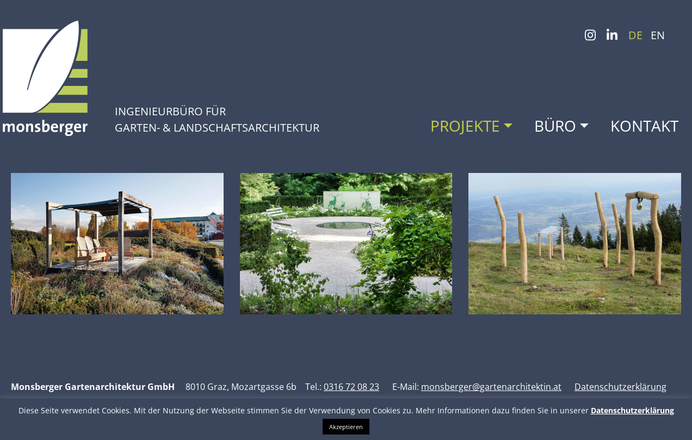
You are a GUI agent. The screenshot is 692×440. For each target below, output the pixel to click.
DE (635, 35)
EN (658, 35)
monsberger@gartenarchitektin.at (491, 387)
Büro (547, 125)
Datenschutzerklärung (620, 387)
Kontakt (636, 125)
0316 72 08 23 (351, 387)
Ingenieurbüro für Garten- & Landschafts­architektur (225, 119)
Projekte (457, 125)
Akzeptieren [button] (346, 427)
